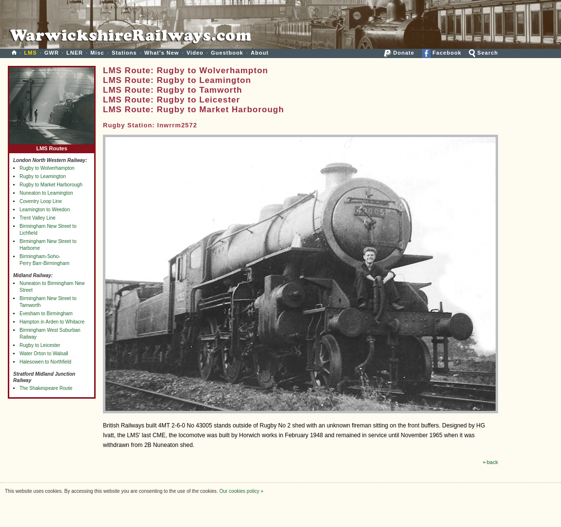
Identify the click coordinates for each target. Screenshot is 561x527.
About (260, 53)
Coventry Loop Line (41, 201)
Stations (124, 53)
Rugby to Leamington (43, 176)
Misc (97, 53)
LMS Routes (52, 146)
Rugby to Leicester (40, 345)
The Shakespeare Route (46, 388)
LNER (74, 53)
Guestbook (227, 53)
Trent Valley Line (38, 218)
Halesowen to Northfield (45, 362)
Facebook (441, 53)
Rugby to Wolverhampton (47, 168)
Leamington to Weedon (45, 209)
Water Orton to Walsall (44, 353)
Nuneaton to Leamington (46, 193)
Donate (399, 53)
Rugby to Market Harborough (51, 184)
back (490, 462)
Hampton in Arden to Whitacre (52, 321)
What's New (161, 53)
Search (483, 53)
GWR (51, 53)
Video (194, 53)
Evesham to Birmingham (46, 313)
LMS (30, 53)
